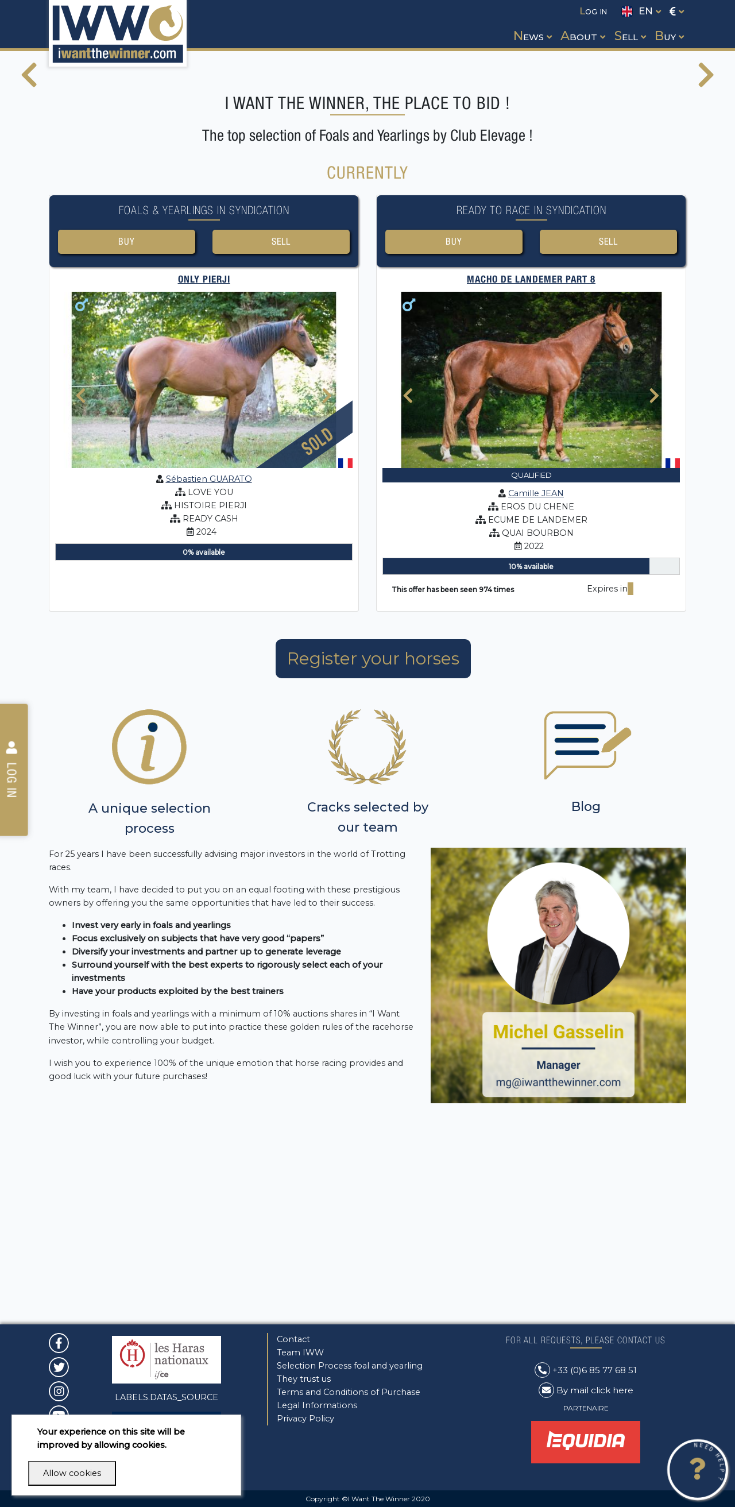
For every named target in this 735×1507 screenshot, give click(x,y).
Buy (126, 432)
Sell (280, 432)
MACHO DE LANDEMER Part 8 (531, 471)
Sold (317, 632)
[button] (531, 25)
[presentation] (29, 177)
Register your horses (373, 850)
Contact (293, 1339)
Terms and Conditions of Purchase (348, 1392)
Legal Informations (317, 1405)
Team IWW (300, 1352)
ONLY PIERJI (204, 471)
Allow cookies (72, 1473)
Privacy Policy (305, 1418)
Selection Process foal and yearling (350, 1366)
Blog (586, 998)
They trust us (304, 1379)
